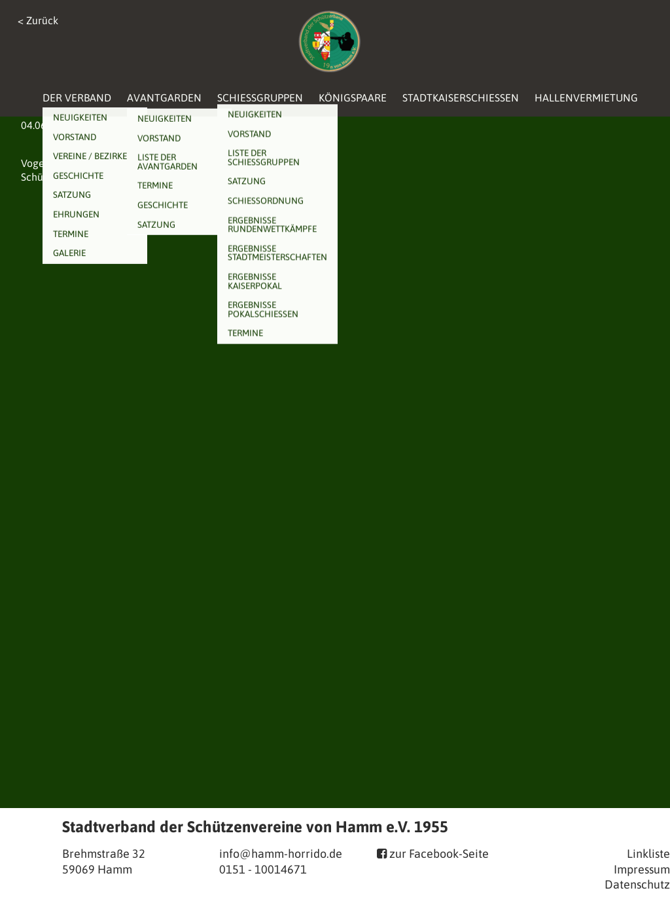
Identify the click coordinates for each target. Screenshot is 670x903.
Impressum (642, 869)
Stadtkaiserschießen (460, 97)
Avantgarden (164, 97)
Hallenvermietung (586, 97)
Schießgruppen (260, 97)
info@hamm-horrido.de (280, 853)
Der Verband (77, 97)
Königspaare (353, 97)
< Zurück (38, 20)
